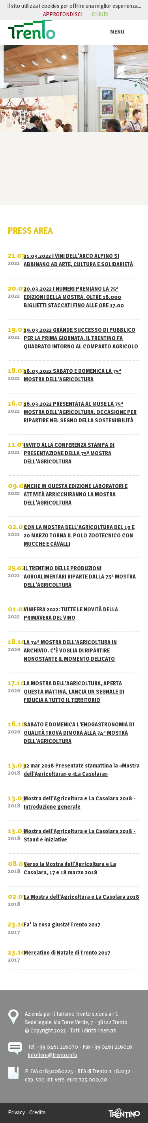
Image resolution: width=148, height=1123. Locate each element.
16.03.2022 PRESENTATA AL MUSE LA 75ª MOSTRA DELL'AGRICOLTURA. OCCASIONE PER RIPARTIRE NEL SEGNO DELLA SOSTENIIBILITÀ (80, 411)
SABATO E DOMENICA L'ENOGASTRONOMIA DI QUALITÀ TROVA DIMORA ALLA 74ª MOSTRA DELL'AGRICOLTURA (79, 732)
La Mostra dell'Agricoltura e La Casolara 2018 (81, 896)
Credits (37, 1112)
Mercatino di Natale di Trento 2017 (67, 952)
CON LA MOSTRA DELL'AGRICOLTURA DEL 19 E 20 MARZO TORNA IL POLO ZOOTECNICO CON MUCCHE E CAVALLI (79, 535)
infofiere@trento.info (52, 1054)
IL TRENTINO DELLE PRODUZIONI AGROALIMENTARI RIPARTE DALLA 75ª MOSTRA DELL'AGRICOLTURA (80, 576)
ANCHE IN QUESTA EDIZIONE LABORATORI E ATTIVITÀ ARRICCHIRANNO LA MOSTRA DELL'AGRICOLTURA (75, 494)
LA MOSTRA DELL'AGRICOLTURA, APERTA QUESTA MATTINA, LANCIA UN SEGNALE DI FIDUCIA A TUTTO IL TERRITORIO (74, 691)
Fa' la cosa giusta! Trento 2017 (62, 924)
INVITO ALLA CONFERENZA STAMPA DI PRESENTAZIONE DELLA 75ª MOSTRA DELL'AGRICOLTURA (69, 453)
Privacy (16, 1112)
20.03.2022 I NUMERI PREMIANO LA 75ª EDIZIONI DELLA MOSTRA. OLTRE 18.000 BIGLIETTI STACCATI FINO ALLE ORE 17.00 (74, 296)
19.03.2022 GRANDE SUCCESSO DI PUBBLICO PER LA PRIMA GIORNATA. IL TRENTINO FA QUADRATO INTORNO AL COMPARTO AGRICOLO (81, 338)
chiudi (100, 14)
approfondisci (62, 14)
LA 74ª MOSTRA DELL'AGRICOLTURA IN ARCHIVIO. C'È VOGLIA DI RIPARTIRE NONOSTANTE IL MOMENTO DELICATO (70, 650)
